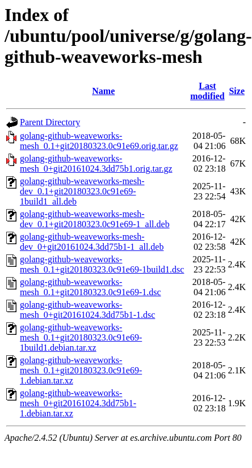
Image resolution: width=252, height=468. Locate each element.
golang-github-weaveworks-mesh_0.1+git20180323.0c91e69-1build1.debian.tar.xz (81, 337)
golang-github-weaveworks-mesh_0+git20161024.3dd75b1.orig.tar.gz (96, 163)
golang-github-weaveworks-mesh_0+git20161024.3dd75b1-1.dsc (87, 310)
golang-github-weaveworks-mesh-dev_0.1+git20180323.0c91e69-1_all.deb (95, 219)
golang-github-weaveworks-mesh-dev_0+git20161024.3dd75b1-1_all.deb (91, 242)
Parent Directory (50, 122)
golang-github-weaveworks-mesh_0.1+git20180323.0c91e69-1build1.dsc (102, 264)
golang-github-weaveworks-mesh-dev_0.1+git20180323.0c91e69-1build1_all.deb (82, 191)
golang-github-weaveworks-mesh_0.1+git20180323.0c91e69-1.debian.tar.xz (81, 370)
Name (103, 91)
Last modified (207, 91)
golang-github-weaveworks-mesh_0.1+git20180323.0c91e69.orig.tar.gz (99, 141)
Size (237, 91)
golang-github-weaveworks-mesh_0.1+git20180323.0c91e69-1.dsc (90, 287)
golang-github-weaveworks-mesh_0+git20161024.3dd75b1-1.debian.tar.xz (78, 403)
